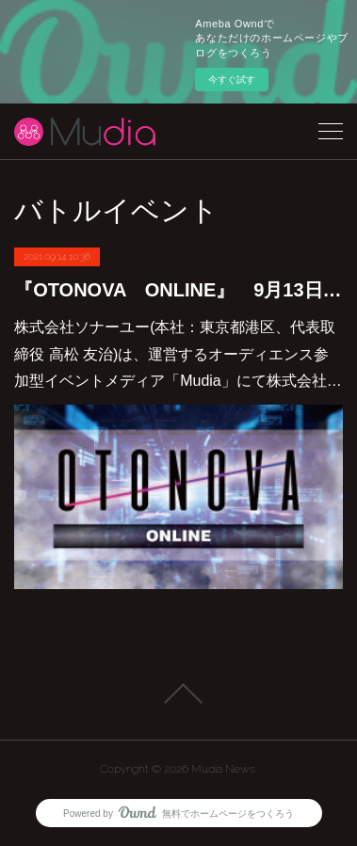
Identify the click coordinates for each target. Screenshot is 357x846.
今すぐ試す (231, 79)
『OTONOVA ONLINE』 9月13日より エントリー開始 (178, 289)
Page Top (178, 693)
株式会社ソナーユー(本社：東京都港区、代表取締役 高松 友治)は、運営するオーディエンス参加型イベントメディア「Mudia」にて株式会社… (178, 354)
